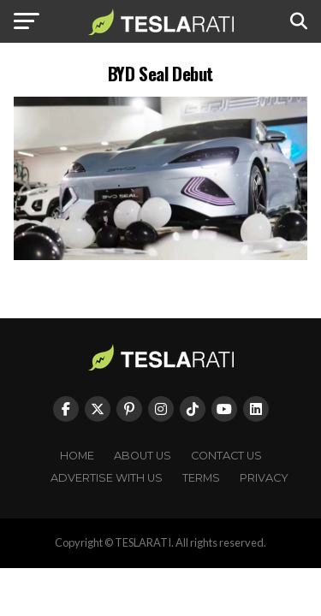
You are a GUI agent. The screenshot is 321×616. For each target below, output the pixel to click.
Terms (201, 477)
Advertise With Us (107, 477)
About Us (142, 455)
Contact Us (226, 455)
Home (77, 455)
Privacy (264, 477)
